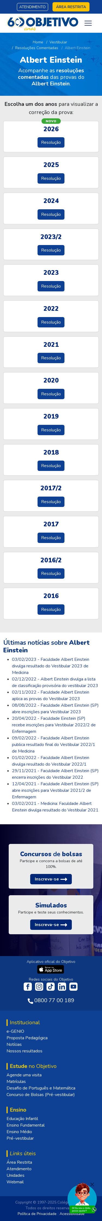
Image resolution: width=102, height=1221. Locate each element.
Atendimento (32, 7)
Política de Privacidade (37, 1213)
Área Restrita (19, 1162)
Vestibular (58, 42)
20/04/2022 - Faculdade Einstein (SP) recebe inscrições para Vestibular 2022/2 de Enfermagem (54, 725)
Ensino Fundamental (26, 1125)
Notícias (14, 1044)
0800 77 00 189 (54, 1000)
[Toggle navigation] (88, 23)
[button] (51, 879)
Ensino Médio (19, 1132)
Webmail (15, 1182)
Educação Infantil (22, 1119)
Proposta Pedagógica (27, 1038)
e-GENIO (15, 1031)
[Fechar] (92, 1184)
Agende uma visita (24, 1075)
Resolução (51, 142)
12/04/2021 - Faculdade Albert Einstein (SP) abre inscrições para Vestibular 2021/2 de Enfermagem (55, 790)
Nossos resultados (24, 1051)
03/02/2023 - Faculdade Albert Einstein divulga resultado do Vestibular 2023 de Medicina (50, 666)
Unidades (15, 1175)
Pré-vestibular (20, 1138)
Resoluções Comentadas (36, 47)
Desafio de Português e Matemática (41, 1088)
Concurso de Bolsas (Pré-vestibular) (41, 1095)
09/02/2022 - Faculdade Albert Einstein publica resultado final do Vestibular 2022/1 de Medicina (53, 744)
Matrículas (16, 1082)
